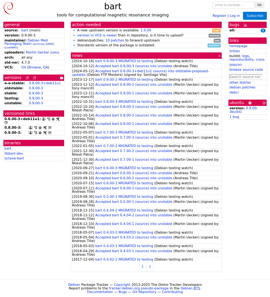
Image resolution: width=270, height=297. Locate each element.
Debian (74, 285)
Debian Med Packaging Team (26, 42)
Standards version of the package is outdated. (146, 45)
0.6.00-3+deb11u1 (45, 83)
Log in (235, 15)
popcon (236, 65)
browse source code (246, 70)
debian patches (242, 87)
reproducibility (242, 60)
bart (24, 30)
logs (245, 56)
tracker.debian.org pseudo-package (139, 288)
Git (23, 67)
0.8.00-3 (36, 88)
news (77, 55)
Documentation (100, 292)
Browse (35, 67)
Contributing (172, 292)
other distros (240, 82)
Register (220, 15)
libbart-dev (13, 153)
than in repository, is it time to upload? (146, 35)
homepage (238, 46)
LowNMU (11, 47)
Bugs (123, 292)
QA (45, 67)
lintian (235, 51)
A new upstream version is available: (146, 30)
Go (260, 5)
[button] (74, 30)
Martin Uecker (37, 52)
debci (234, 92)
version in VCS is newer (97, 35)
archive (39, 43)
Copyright (122, 285)
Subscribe (255, 16)
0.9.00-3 (36, 93)
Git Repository (144, 292)
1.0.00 (145, 30)
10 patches (114, 40)
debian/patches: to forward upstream (146, 40)
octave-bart (14, 158)
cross (260, 60)
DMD (50, 43)
